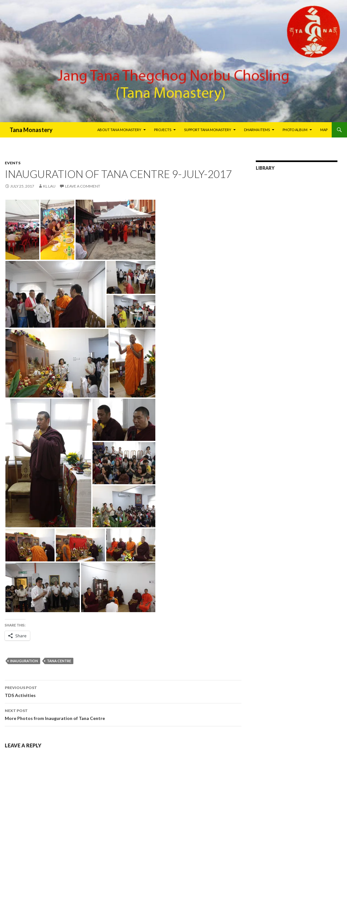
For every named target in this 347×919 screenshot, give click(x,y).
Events (12, 162)
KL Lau (49, 186)
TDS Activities (123, 691)
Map (324, 130)
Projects (162, 130)
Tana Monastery (31, 129)
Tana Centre (59, 661)
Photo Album (295, 130)
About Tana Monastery (119, 130)
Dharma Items (257, 130)
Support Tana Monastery (207, 130)
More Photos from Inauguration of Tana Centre (123, 714)
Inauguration (24, 661)
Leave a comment (82, 186)
